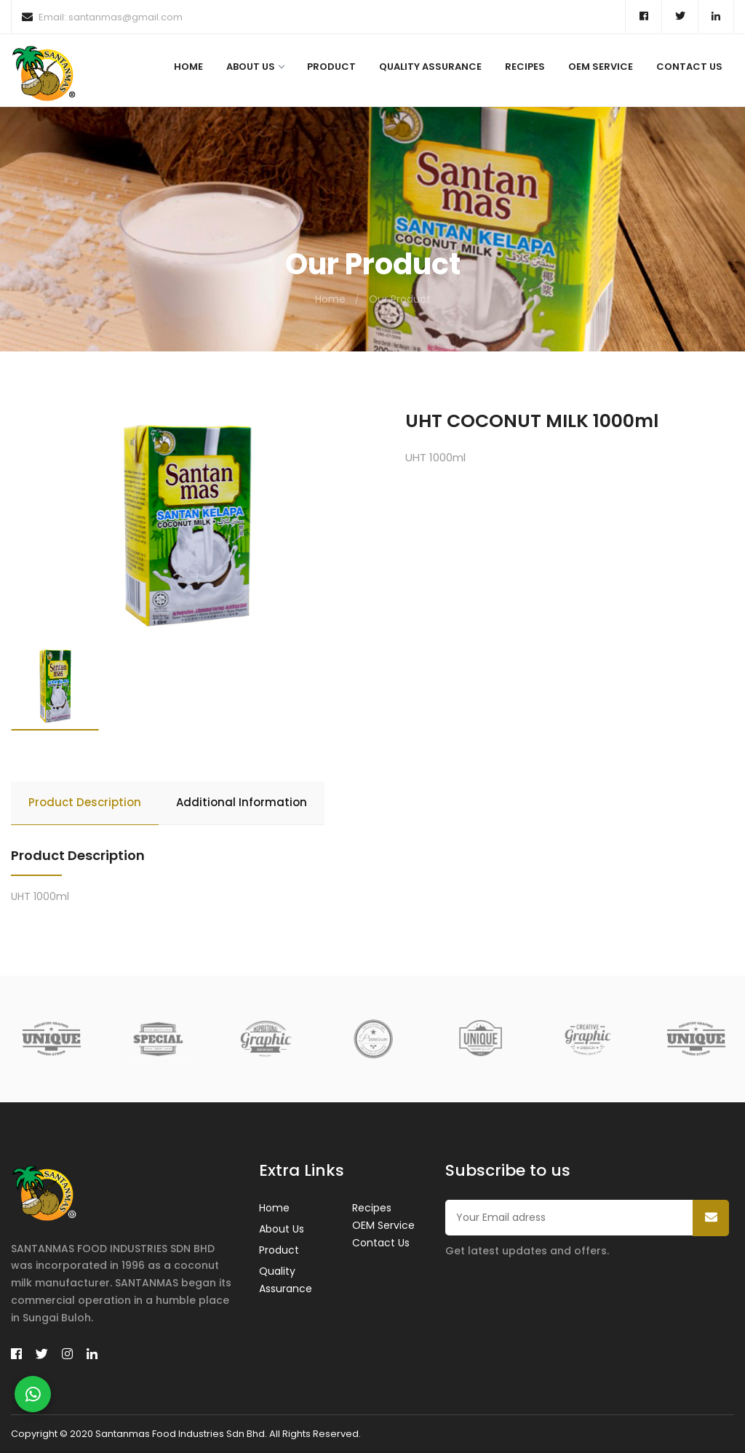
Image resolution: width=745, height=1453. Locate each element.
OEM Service (600, 66)
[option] (186, 526)
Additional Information (241, 802)
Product (331, 66)
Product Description (84, 802)
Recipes (525, 66)
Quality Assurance (430, 66)
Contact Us (689, 66)
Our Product (400, 299)
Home (188, 66)
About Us (255, 66)
